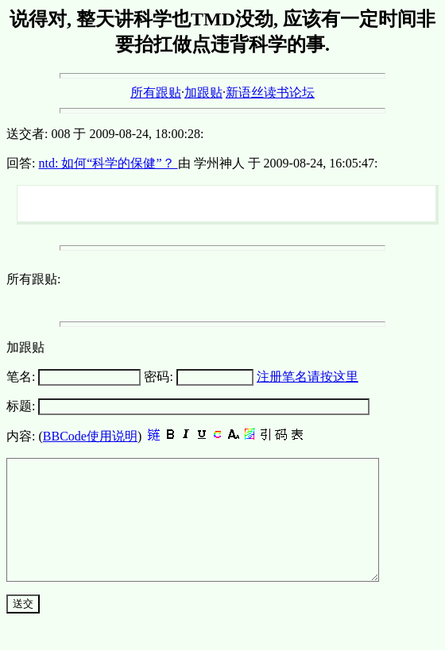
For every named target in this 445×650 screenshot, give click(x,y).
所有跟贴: (33, 279)
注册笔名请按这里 (307, 376)
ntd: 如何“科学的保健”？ (107, 163)
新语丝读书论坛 (270, 92)
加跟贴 (203, 92)
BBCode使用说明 (90, 436)
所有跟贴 (155, 92)
